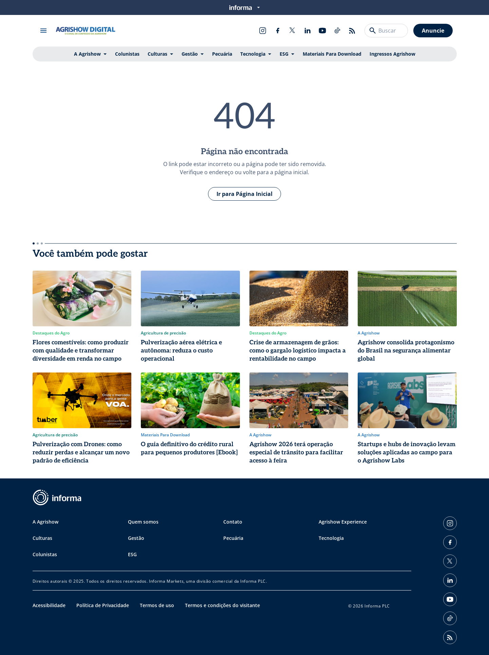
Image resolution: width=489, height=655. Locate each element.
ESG (284, 54)
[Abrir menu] (43, 30)
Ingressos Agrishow (392, 54)
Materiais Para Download (332, 54)
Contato (232, 521)
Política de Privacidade (102, 605)
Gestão (190, 54)
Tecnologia (252, 54)
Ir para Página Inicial (244, 194)
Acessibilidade (49, 605)
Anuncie (433, 30)
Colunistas (127, 54)
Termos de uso (157, 605)
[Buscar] (373, 30)
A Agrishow (87, 54)
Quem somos (143, 521)
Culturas (157, 54)
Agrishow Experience (343, 521)
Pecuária (222, 54)
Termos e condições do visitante (222, 605)
